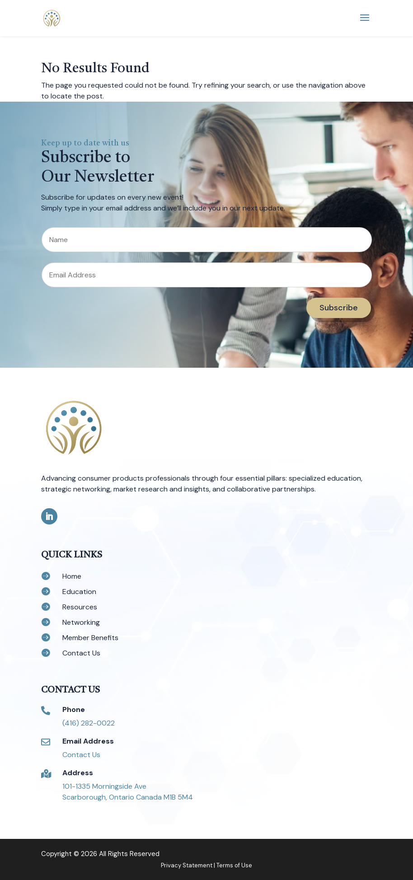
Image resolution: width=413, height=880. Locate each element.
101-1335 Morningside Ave (104, 786)
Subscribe (338, 307)
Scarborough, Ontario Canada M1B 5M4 (127, 797)
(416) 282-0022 (88, 723)
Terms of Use (234, 865)
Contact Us (81, 754)
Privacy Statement (186, 865)
